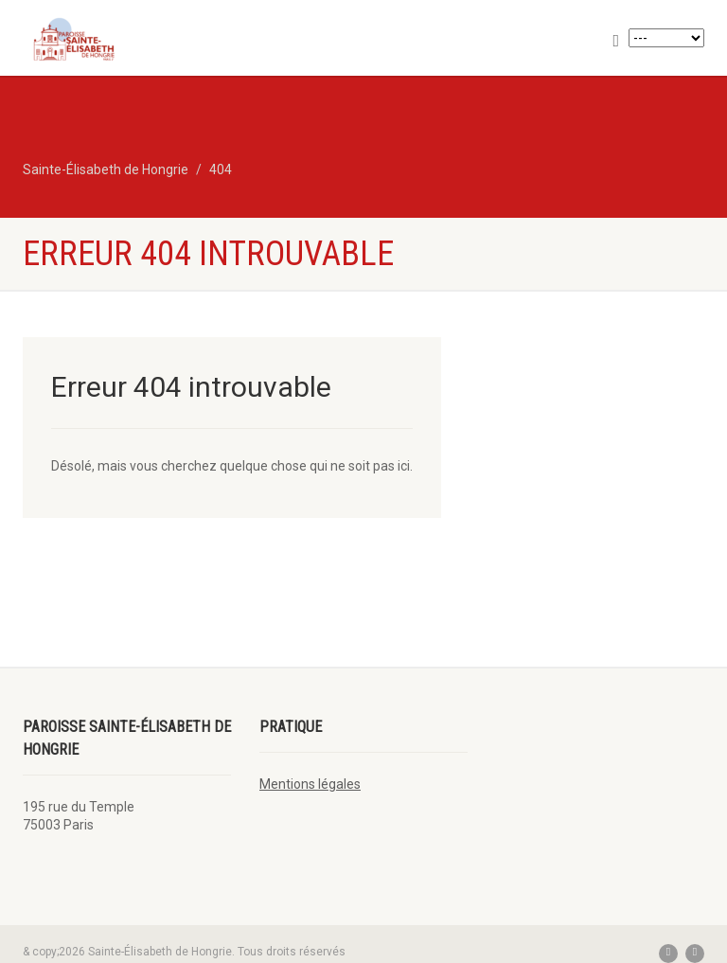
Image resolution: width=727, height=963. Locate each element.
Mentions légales (310, 784)
